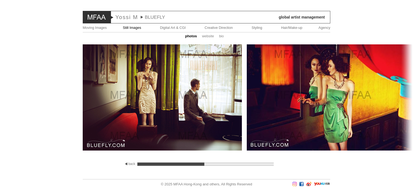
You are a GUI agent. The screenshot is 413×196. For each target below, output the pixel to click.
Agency (324, 28)
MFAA (97, 17)
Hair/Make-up (291, 28)
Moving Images (95, 28)
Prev (16, 98)
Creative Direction (219, 28)
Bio (221, 36)
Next (397, 98)
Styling (257, 28)
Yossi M (126, 17)
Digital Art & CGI (173, 28)
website (208, 36)
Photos (191, 36)
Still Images (132, 28)
